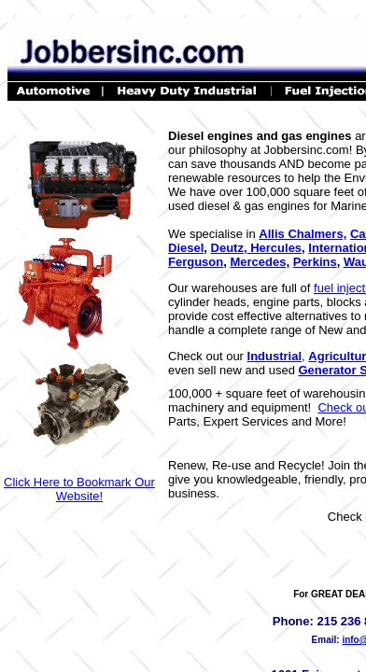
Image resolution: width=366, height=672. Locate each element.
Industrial (275, 356)
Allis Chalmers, (302, 234)
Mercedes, (259, 262)
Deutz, (229, 248)
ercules (281, 248)
